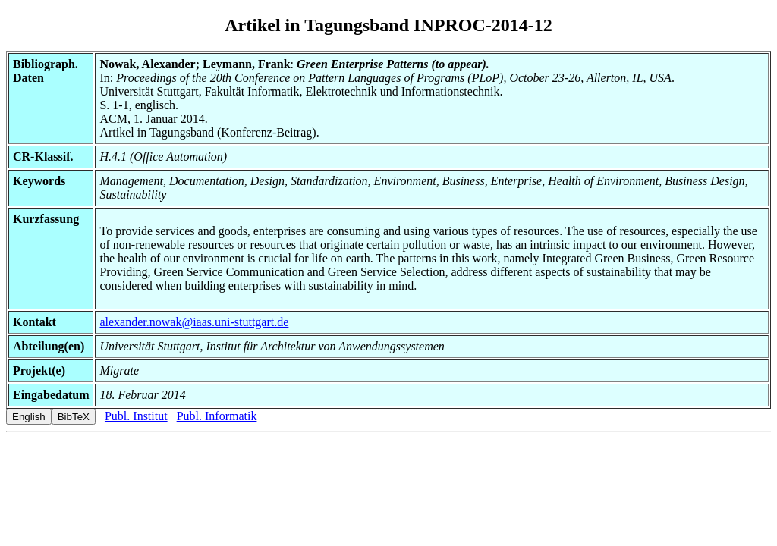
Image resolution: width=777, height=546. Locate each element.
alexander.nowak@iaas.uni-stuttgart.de (193, 321)
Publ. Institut (136, 416)
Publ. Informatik (217, 416)
